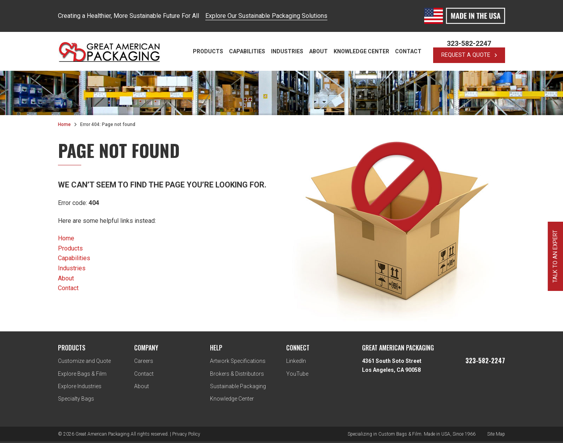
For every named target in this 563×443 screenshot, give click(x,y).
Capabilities (247, 51)
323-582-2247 (469, 43)
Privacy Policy (186, 434)
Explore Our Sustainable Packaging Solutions (266, 15)
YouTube (297, 374)
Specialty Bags (76, 399)
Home (64, 124)
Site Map (496, 434)
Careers (143, 361)
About (318, 51)
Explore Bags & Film (82, 374)
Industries (287, 51)
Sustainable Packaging (238, 386)
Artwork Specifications (238, 361)
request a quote (469, 55)
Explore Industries (79, 386)
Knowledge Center (361, 51)
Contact (408, 51)
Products (208, 51)
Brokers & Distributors (237, 374)
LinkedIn (296, 361)
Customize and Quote (84, 361)
